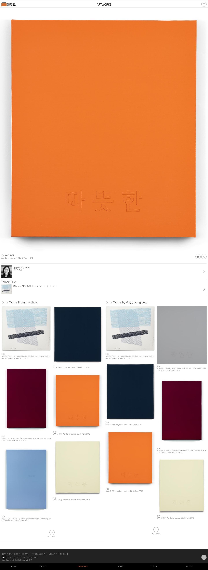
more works (52, 536)
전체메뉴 (204, 4)
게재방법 (189, 566)
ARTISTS (43, 566)
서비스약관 (53, 554)
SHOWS (121, 566)
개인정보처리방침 (38, 554)
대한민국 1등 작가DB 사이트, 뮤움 (15, 554)
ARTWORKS (82, 566)
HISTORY (154, 566)
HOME (13, 566)
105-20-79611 (32, 557)
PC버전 (63, 554)
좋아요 (198, 256)
